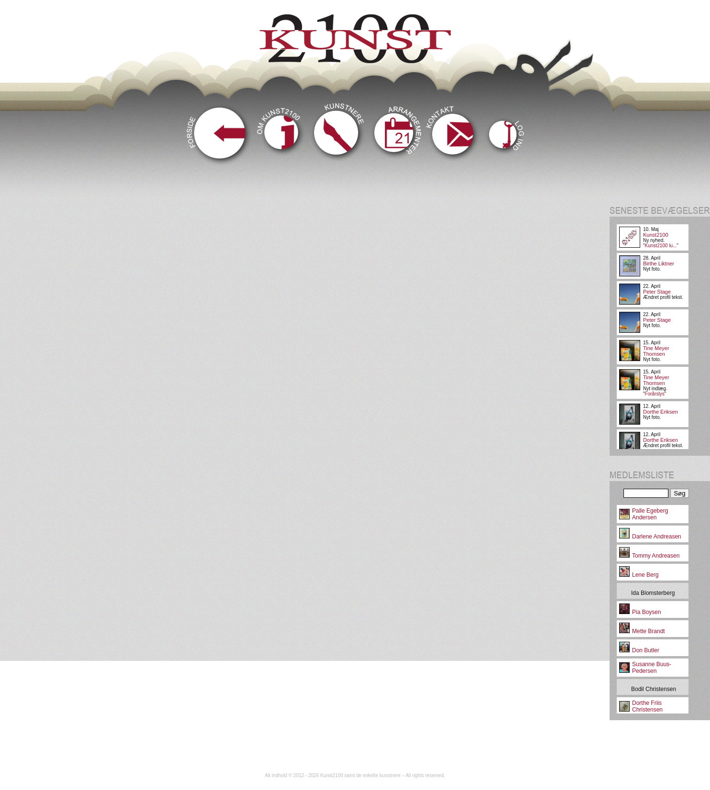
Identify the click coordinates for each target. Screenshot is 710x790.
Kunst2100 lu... (661, 245)
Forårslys (655, 393)
